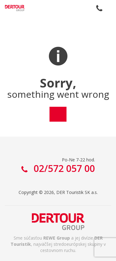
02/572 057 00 (99, 8)
